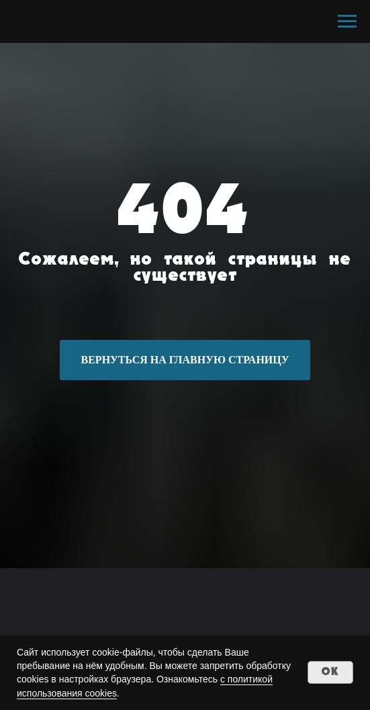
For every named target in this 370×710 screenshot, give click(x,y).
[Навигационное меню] (347, 21)
